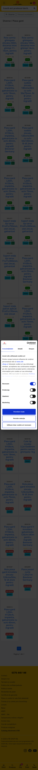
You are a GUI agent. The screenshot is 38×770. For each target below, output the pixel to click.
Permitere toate (19, 412)
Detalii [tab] (20, 349)
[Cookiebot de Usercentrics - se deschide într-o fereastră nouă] (27, 343)
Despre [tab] (31, 349)
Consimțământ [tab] (7, 349)
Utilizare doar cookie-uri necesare (19, 425)
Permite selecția (19, 418)
